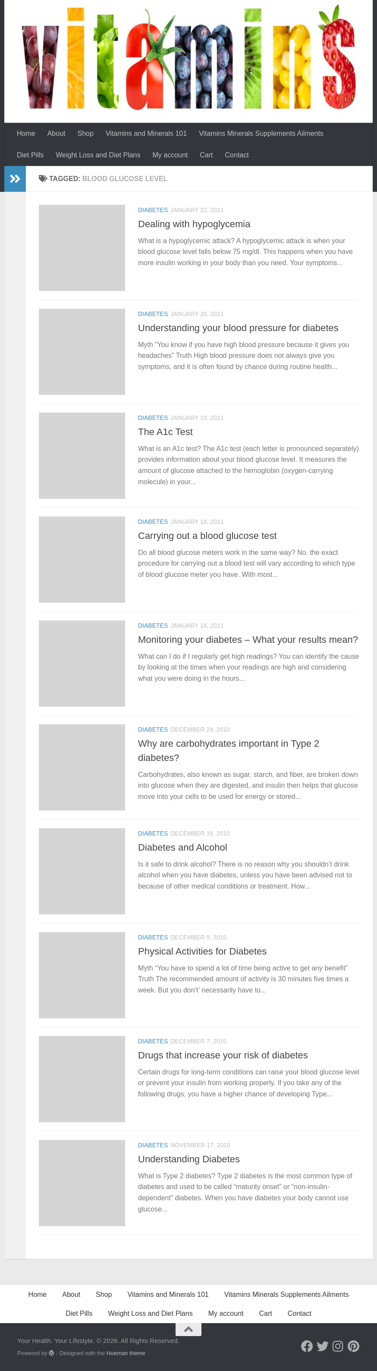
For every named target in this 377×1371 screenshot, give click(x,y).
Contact (237, 155)
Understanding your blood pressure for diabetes (238, 327)
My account (170, 155)
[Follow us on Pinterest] (354, 1346)
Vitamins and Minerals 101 (146, 133)
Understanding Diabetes (189, 1159)
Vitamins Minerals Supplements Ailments (261, 133)
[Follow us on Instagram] (338, 1346)
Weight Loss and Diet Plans (98, 155)
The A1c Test (165, 431)
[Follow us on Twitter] (323, 1346)
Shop (86, 133)
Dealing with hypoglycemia (194, 224)
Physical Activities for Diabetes (202, 951)
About (56, 133)
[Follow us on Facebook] (307, 1346)
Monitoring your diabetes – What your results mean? (248, 639)
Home (26, 133)
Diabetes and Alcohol (182, 847)
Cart (206, 155)
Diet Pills (30, 155)
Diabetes (153, 210)
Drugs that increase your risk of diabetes (223, 1055)
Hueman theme (126, 1353)
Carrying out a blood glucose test (207, 535)
